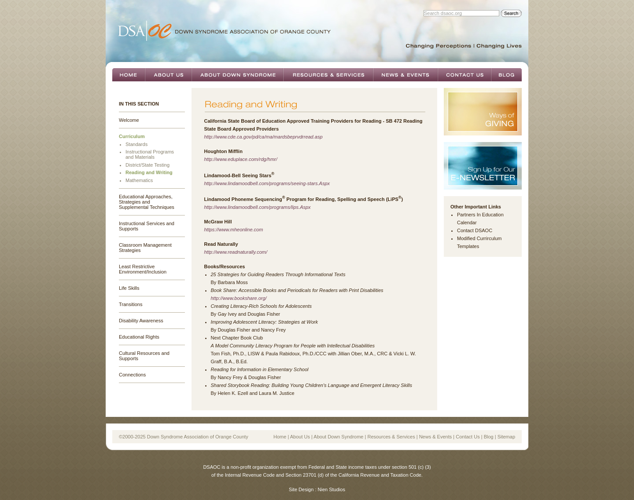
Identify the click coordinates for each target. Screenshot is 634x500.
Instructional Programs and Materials (149, 154)
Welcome (129, 120)
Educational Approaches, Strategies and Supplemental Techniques (146, 202)
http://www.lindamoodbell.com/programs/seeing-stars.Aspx (267, 183)
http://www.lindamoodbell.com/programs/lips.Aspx (257, 207)
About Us (168, 74)
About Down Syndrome (237, 74)
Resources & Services (328, 74)
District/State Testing (147, 165)
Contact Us (464, 74)
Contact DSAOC (474, 230)
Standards (136, 144)
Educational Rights (139, 336)
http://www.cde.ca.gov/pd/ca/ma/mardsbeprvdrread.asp (263, 136)
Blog (506, 74)
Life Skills (129, 288)
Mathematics (139, 180)
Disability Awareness (141, 320)
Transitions (130, 304)
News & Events (405, 74)
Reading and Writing (149, 172)
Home (128, 74)
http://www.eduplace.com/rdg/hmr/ (240, 159)
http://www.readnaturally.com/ (235, 252)
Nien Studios (331, 489)
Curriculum (132, 136)
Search (511, 13)
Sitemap (506, 436)
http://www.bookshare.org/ (239, 298)
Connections (132, 374)
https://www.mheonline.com (233, 229)
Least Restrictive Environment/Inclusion (142, 269)
